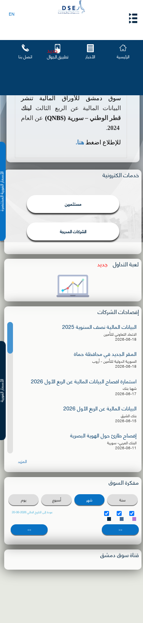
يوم (23, 499)
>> (29, 529)
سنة (122, 499)
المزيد (22, 461)
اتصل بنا (25, 56)
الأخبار (90, 56)
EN (11, 14)
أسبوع (56, 499)
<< (120, 529)
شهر (89, 499)
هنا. (80, 142)
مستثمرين (73, 204)
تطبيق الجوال (57, 56)
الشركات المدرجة (73, 231)
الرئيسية (123, 56)
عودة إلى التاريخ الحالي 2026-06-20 (32, 512)
